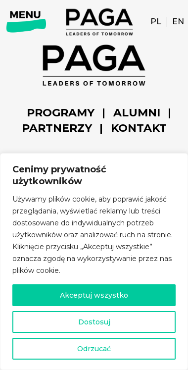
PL (155, 21)
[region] (94, 261)
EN (178, 21)
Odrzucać (94, 348)
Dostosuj (94, 321)
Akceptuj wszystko (94, 295)
